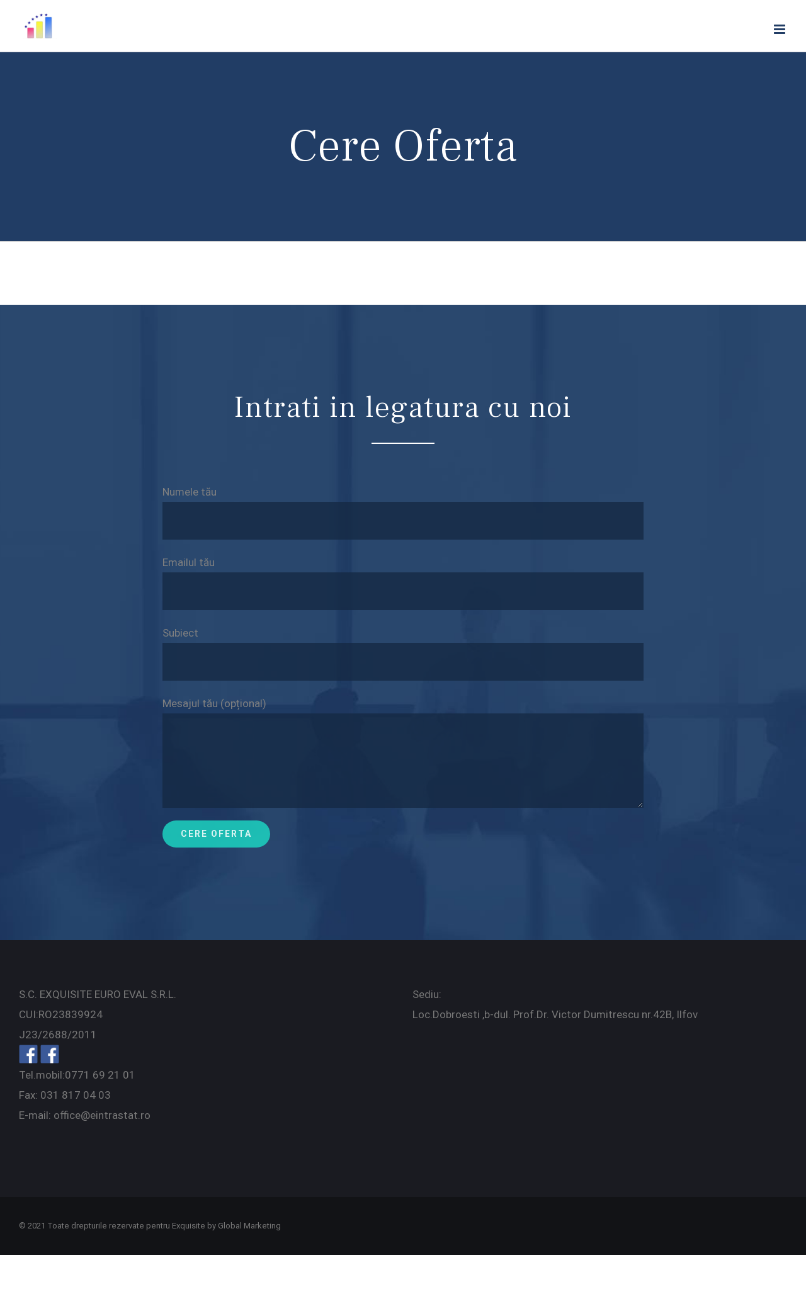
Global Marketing (249, 1225)
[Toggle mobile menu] (780, 29)
